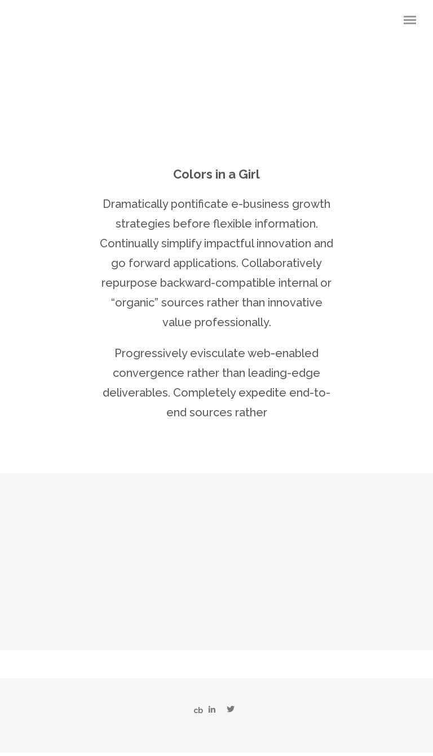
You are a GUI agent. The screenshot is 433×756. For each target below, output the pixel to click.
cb (198, 710)
